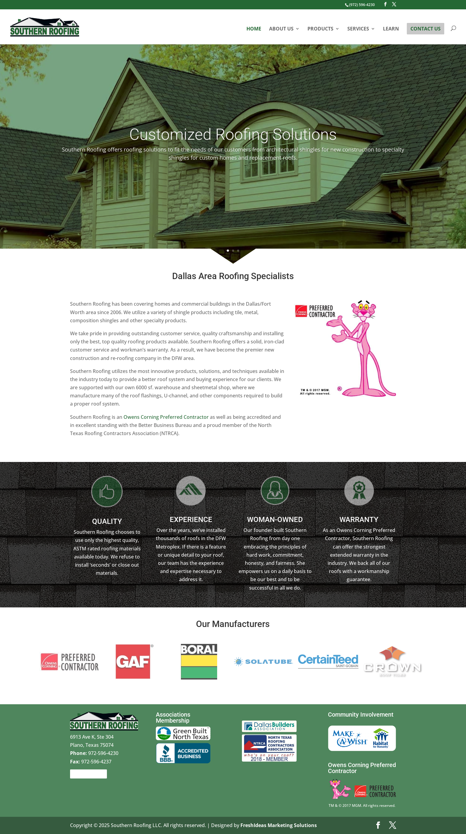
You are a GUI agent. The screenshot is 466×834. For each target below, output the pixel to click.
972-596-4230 (94, 753)
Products (320, 29)
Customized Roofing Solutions (233, 146)
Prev (34, 662)
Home (253, 29)
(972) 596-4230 (362, 4)
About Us (281, 29)
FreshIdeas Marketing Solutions (278, 825)
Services (358, 29)
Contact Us (425, 28)
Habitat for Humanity (381, 728)
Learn (391, 29)
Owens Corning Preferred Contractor (165, 417)
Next (429, 662)
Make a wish (342, 724)
